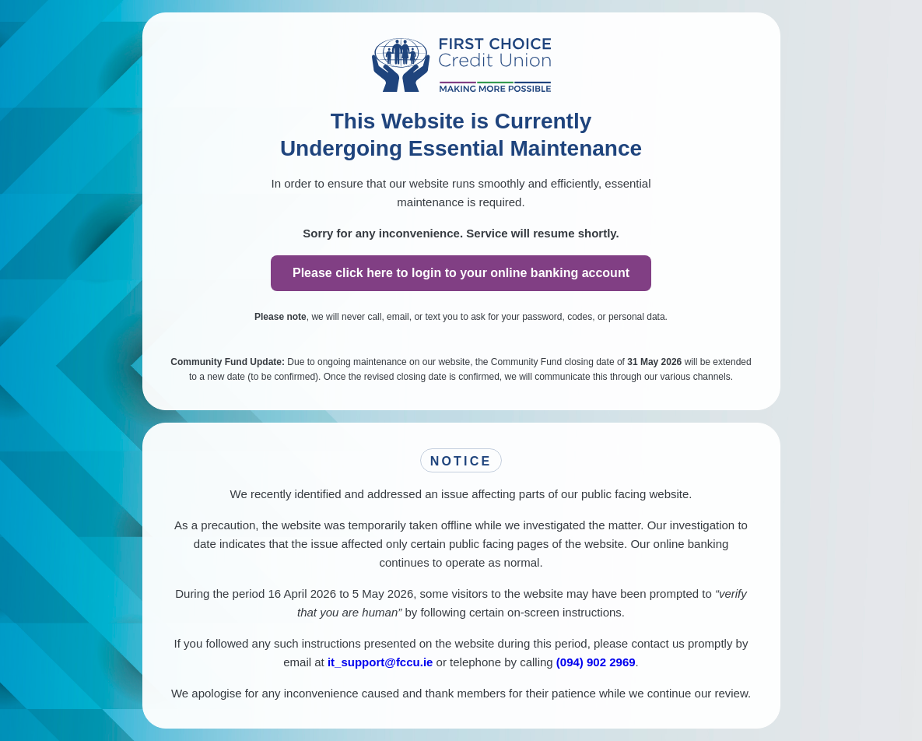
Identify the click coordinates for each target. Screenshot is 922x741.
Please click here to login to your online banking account (461, 272)
